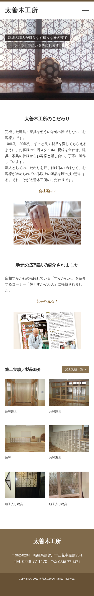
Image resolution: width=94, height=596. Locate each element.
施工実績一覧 (74, 369)
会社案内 (47, 191)
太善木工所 (21, 10)
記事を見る (47, 301)
